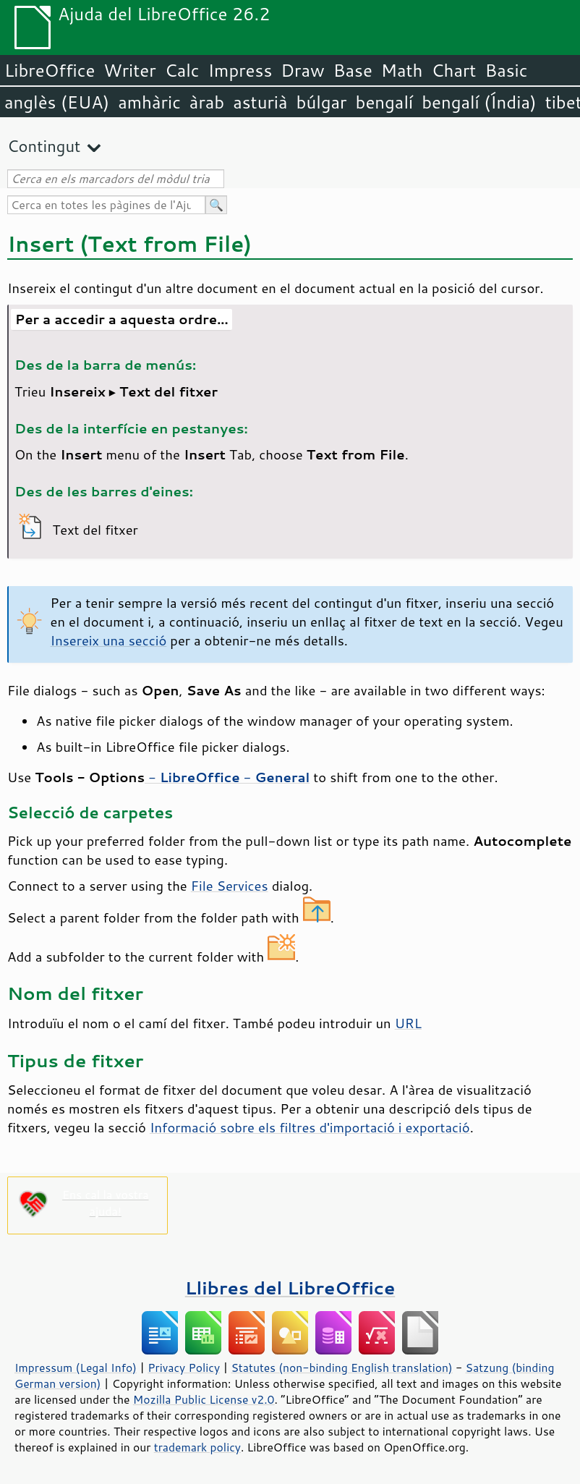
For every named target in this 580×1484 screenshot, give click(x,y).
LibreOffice (49, 70)
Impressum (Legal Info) (75, 1367)
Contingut (43, 146)
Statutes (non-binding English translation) (341, 1367)
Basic (506, 70)
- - (227, 777)
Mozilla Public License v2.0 (204, 1399)
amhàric (149, 102)
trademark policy (197, 1447)
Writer (129, 70)
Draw (302, 70)
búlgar (322, 102)
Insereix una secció (109, 640)
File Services (229, 885)
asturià (260, 102)
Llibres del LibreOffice (290, 1287)
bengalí (385, 102)
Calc (182, 70)
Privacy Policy (184, 1367)
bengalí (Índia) (479, 102)
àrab (206, 102)
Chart (453, 70)
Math (402, 70)
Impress (240, 70)
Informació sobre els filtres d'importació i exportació (310, 1127)
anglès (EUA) (56, 102)
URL (408, 1023)
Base (352, 70)
